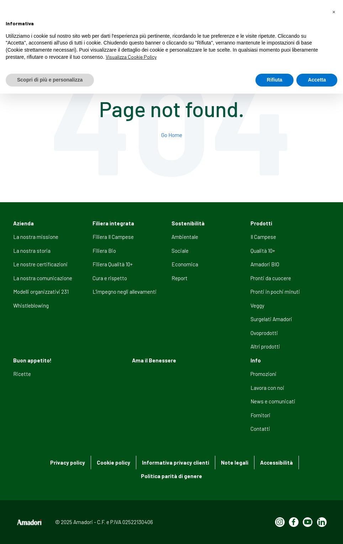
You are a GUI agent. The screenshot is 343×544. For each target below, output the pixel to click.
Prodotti (261, 223)
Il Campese (263, 237)
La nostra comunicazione (42, 278)
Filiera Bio (104, 250)
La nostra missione (35, 237)
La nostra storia (32, 250)
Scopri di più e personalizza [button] (50, 80)
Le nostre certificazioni (40, 264)
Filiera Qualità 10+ (113, 264)
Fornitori (260, 415)
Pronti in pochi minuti (275, 291)
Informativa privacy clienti (175, 462)
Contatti (260, 428)
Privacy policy (67, 462)
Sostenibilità (188, 223)
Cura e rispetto (110, 278)
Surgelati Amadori (271, 319)
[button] (333, 11)
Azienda (23, 223)
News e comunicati (272, 401)
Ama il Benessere (154, 360)
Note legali (234, 462)
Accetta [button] (317, 80)
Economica (185, 264)
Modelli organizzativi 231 (41, 291)
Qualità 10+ (262, 250)
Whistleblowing (31, 305)
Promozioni (263, 374)
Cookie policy (113, 462)
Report (180, 278)
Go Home (171, 134)
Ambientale (185, 237)
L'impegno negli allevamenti (125, 291)
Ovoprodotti (264, 333)
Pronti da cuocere (270, 278)
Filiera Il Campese (113, 237)
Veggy (257, 305)
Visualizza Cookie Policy (131, 57)
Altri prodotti (265, 346)
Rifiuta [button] (275, 80)
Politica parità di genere (171, 476)
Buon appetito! (32, 360)
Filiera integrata (113, 223)
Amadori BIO (264, 264)
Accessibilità (276, 462)
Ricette (22, 374)
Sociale (180, 250)
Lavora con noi (267, 388)
